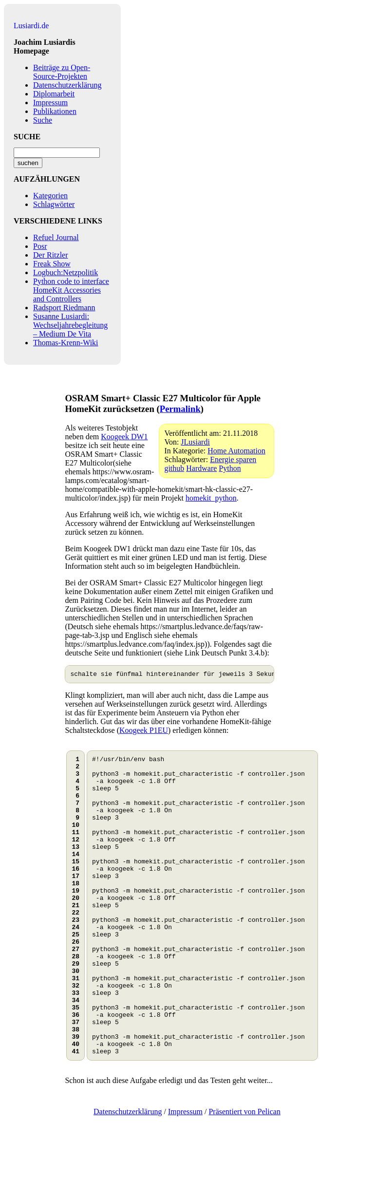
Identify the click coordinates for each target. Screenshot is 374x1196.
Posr (40, 246)
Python (230, 468)
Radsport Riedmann (64, 307)
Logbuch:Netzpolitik (65, 272)
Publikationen (54, 111)
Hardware (201, 468)
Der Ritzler (50, 255)
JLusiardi (195, 442)
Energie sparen (233, 459)
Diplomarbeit (54, 94)
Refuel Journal (56, 237)
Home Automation (236, 451)
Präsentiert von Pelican (244, 1173)
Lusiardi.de (31, 25)
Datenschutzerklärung (67, 85)
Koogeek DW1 (124, 436)
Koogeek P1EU (143, 732)
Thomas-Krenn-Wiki (65, 342)
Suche (42, 120)
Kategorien (50, 195)
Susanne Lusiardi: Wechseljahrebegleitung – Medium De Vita (70, 325)
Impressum (50, 102)
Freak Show (52, 264)
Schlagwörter (54, 204)
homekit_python (211, 498)
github (174, 468)
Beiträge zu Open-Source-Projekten (61, 71)
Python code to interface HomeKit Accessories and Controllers (71, 290)
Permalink (180, 409)
